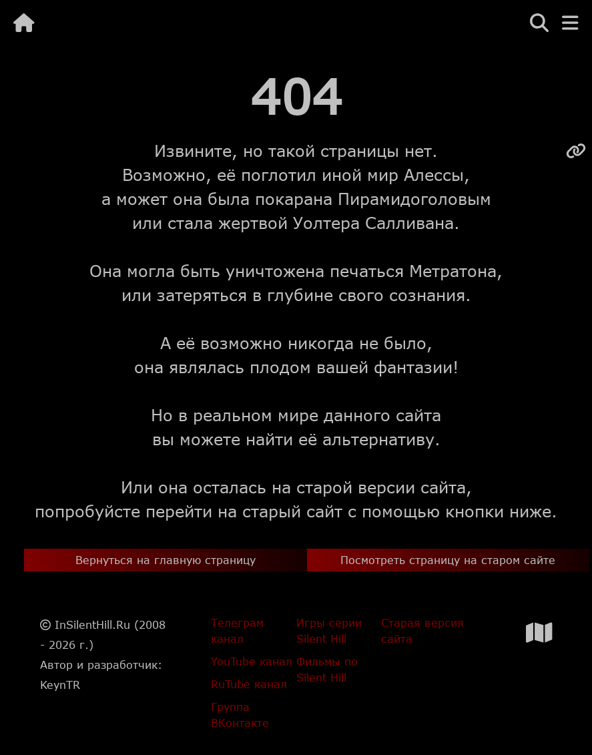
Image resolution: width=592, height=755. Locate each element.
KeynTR (60, 684)
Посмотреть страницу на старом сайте (447, 559)
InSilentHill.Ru (92, 624)
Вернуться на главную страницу (165, 559)
